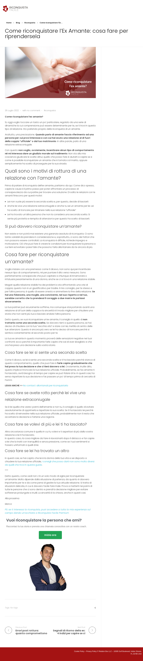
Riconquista (29, 23)
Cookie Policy (79, 651)
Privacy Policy (91, 651)
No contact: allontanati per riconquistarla (45, 385)
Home (8, 23)
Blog (18, 23)
